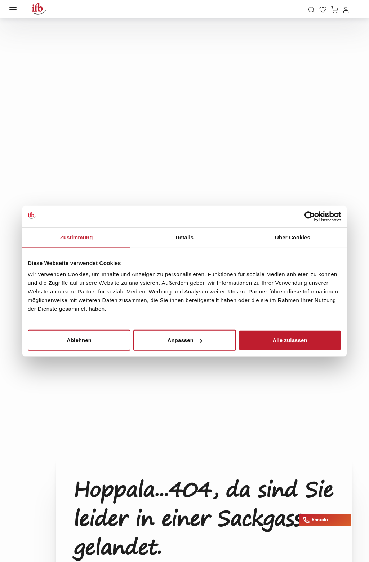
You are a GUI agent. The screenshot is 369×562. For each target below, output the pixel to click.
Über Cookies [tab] (292, 237)
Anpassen (185, 340)
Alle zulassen (289, 340)
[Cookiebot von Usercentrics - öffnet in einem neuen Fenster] (309, 216)
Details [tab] (184, 237)
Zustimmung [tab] (76, 237)
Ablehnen (79, 340)
